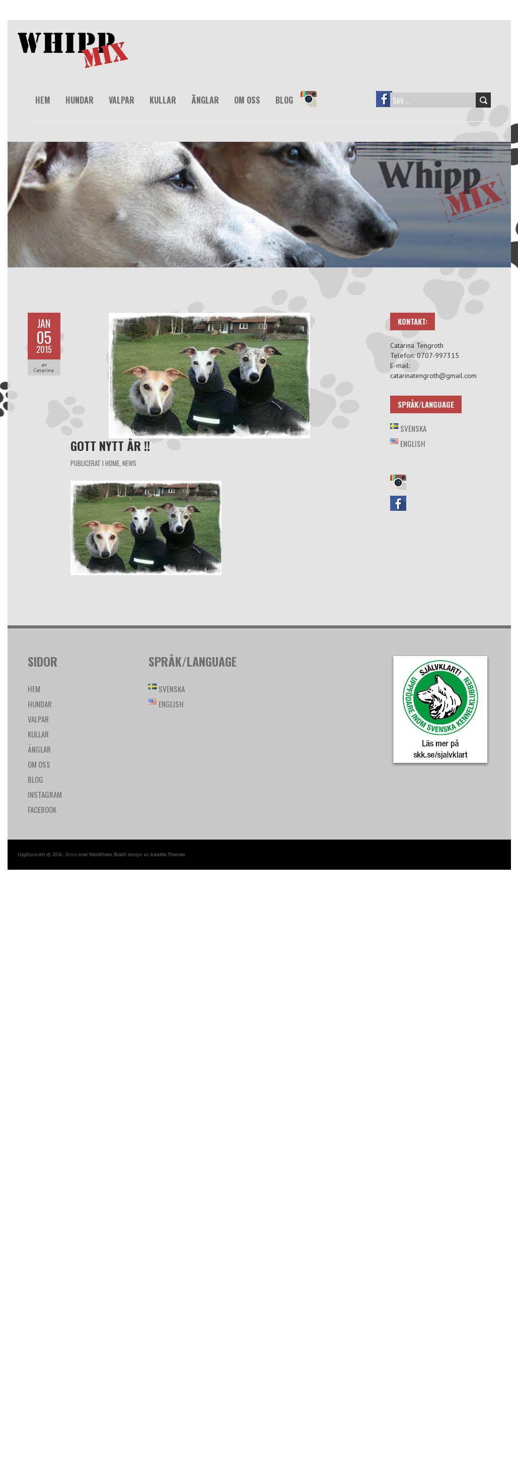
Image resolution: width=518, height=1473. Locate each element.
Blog (284, 100)
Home (112, 463)
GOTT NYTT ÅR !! (110, 445)
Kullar (163, 100)
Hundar (79, 100)
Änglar (205, 100)
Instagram (313, 106)
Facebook (388, 106)
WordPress (100, 854)
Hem (42, 100)
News (129, 463)
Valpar (121, 100)
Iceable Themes (168, 854)
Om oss (247, 100)
